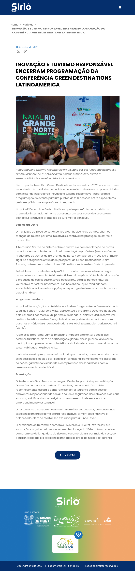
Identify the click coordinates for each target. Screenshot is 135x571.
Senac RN (73, 566)
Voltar (67, 455)
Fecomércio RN (57, 566)
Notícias (28, 25)
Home (14, 25)
